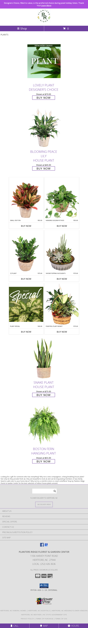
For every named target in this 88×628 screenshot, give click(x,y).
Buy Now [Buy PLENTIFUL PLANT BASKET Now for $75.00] (62, 331)
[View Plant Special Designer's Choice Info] (26, 304)
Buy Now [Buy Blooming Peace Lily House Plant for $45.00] (44, 168)
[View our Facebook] (42, 546)
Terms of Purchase (44, 619)
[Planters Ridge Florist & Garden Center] (44, 22)
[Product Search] (44, 491)
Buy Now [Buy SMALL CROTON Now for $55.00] (26, 225)
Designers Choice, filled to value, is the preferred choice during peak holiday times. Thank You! (44, 4)
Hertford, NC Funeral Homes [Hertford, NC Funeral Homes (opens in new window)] (13, 611)
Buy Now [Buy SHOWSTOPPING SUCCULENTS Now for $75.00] (62, 278)
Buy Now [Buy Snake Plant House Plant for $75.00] (44, 395)
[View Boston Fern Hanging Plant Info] (44, 425)
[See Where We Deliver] (44, 504)
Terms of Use (61, 619)
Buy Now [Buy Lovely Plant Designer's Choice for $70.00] (44, 98)
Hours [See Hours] (73, 625)
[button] (44, 585)
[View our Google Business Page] (46, 546)
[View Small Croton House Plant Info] (26, 198)
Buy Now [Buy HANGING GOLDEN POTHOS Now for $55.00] (62, 225)
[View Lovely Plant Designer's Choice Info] (44, 61)
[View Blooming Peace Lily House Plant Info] (44, 127)
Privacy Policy (27, 619)
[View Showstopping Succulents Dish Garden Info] (62, 251)
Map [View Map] (44, 625)
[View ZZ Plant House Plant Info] (26, 251)
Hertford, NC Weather (31, 615)
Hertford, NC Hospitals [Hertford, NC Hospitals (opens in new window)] (39, 611)
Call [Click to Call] (14, 625)
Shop (22, 28)
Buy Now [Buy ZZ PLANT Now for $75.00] (26, 278)
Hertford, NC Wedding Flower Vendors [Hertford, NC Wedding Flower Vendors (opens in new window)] (70, 611)
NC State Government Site (55, 615)
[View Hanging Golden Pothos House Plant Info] (62, 198)
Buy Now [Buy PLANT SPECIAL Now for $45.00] (26, 331)
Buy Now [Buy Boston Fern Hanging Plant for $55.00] (44, 461)
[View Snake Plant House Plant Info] (44, 358)
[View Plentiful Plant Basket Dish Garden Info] (62, 304)
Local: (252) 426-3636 (44, 563)
